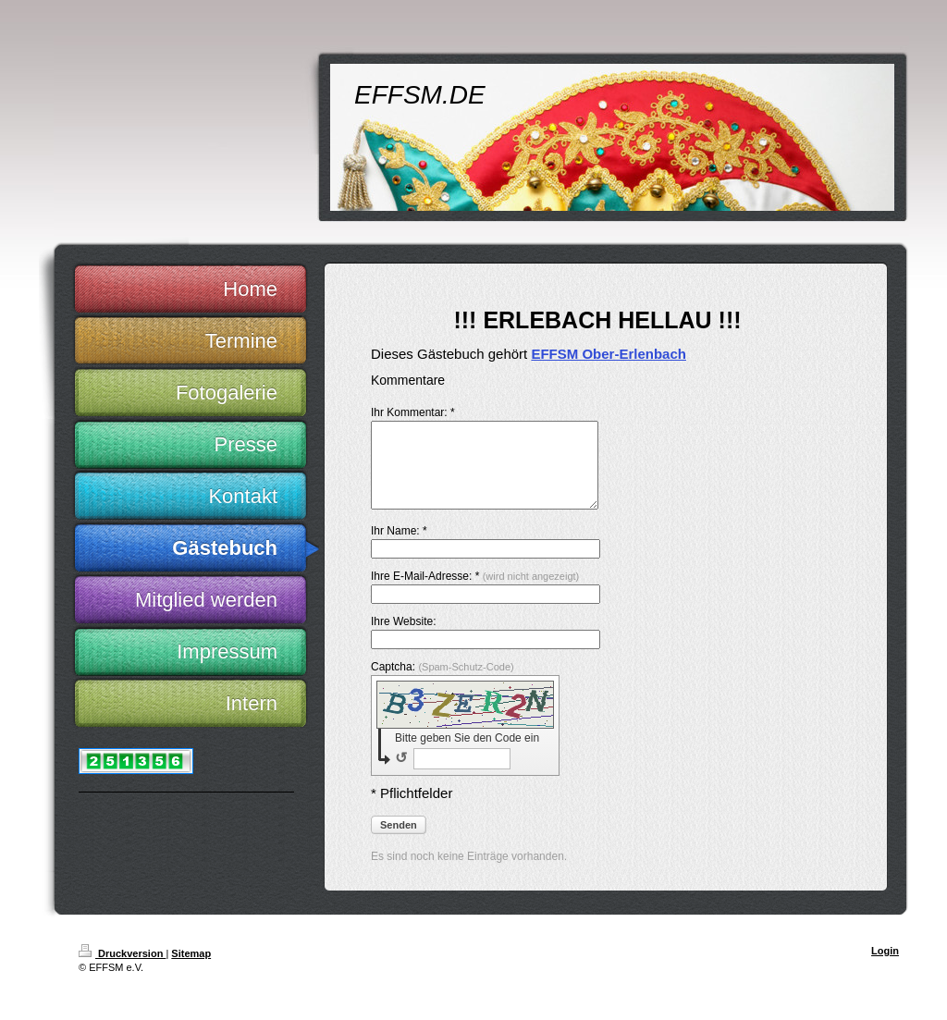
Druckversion (122, 970)
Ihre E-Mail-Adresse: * (475, 592)
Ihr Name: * (399, 547)
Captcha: (442, 683)
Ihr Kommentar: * (413, 412)
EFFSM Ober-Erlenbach (608, 354)
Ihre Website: (403, 638)
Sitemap (191, 970)
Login (885, 967)
